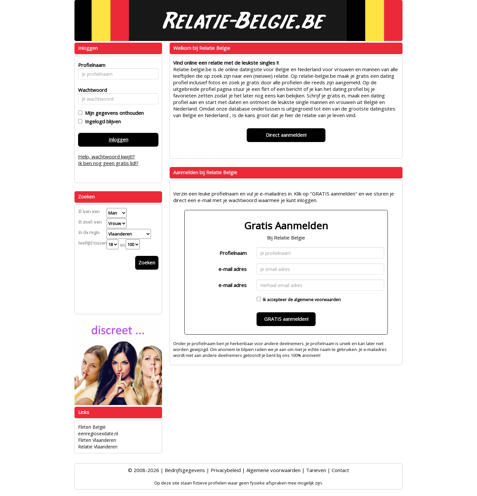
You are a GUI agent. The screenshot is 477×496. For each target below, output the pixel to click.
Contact (340, 470)
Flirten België (92, 427)
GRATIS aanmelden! (286, 319)
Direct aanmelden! (286, 135)
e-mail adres (232, 269)
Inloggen (118, 139)
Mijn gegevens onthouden (113, 113)
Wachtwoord (90, 90)
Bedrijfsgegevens (185, 470)
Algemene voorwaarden (273, 470)
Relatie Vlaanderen (97, 447)
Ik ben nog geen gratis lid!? (108, 163)
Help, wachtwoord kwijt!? (106, 156)
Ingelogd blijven (101, 121)
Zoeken (146, 262)
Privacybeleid (226, 470)
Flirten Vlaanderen (97, 440)
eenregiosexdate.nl (98, 433)
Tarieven (316, 470)
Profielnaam (233, 253)
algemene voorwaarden (317, 299)
